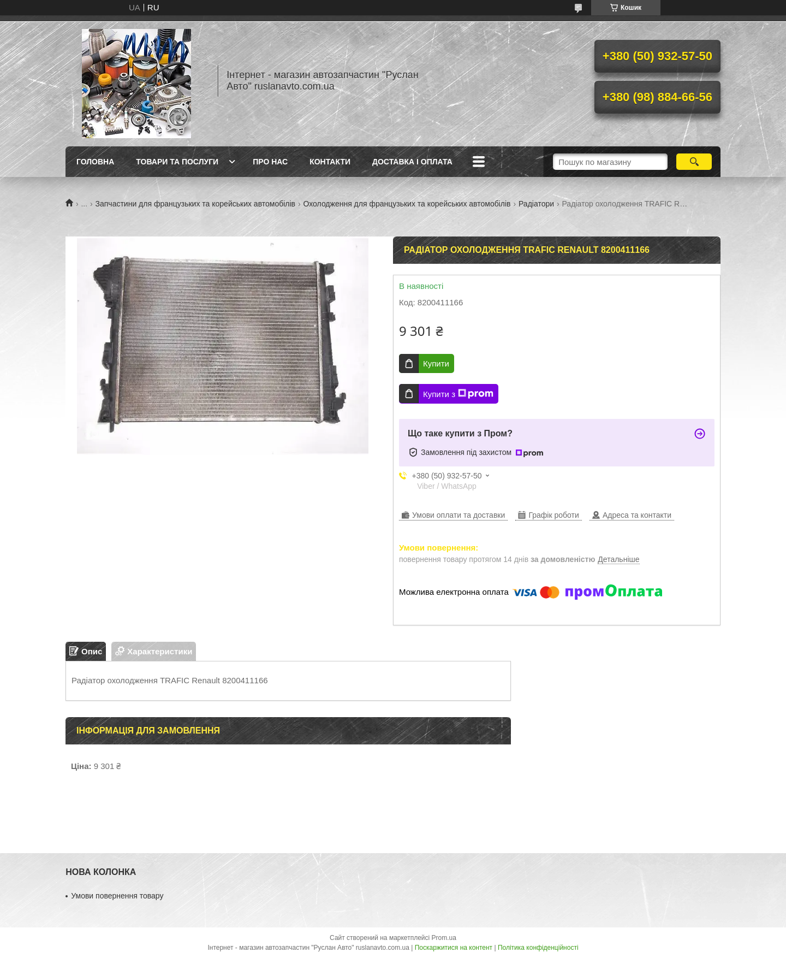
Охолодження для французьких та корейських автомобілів (407, 203)
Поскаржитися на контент (453, 947)
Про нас (270, 161)
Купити (436, 363)
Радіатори (536, 203)
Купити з (458, 394)
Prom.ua (444, 938)
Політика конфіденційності (538, 947)
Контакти (329, 161)
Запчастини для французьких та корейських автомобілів (196, 203)
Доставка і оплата (412, 161)
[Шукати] (694, 161)
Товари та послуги (177, 161)
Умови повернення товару (117, 895)
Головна (95, 161)
